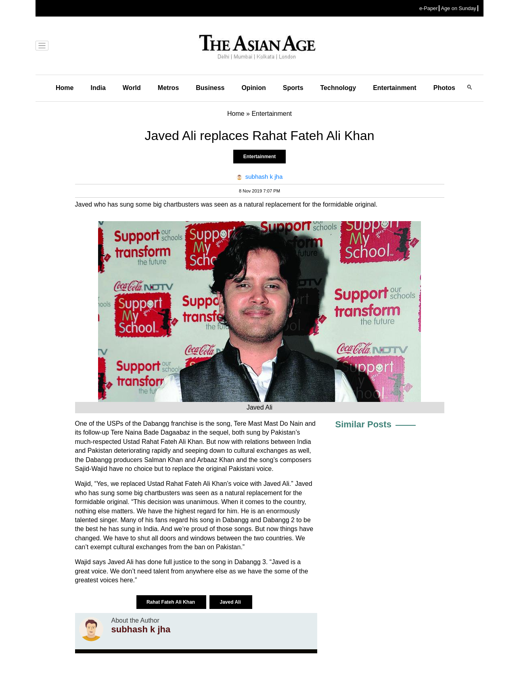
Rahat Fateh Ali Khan (171, 602)
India (97, 87)
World (132, 87)
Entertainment (394, 87)
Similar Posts (363, 424)
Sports (293, 87)
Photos (444, 87)
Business (210, 87)
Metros (168, 87)
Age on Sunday (458, 8)
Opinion (253, 87)
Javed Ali (231, 602)
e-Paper (428, 8)
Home (64, 87)
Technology (338, 87)
